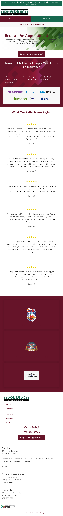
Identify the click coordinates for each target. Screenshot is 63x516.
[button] (60, 11)
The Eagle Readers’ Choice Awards (31, 356)
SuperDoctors (31, 383)
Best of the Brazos (31, 325)
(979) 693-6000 (31, 431)
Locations (10, 409)
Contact (9, 414)
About (8, 405)
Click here (47, 2)
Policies (9, 418)
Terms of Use (11, 422)
